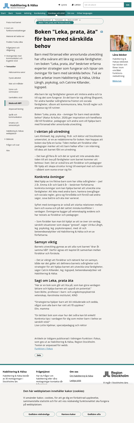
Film (8, 150)
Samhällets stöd (15, 97)
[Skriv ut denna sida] (101, 31)
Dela (40, 355)
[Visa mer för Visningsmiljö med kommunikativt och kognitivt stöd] (4, 56)
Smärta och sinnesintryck (14, 124)
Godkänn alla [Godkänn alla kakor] (94, 414)
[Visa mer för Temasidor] (4, 66)
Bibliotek (10, 139)
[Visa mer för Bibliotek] (4, 139)
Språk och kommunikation (15, 115)
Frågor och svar (12, 145)
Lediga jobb (75, 380)
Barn (11, 13)
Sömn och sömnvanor (13, 90)
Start (3, 13)
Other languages (84, 13)
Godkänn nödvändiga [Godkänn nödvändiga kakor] (39, 414)
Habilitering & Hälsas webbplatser (15, 132)
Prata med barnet (13, 22)
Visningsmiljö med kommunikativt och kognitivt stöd (14, 58)
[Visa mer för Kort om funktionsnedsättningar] (4, 28)
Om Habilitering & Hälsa (81, 375)
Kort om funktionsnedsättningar (16, 29)
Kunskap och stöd (56, 13)
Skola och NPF (15, 103)
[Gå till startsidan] (20, 6)
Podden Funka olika (14, 42)
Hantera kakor (68, 414)
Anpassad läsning (16, 109)
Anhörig (27, 13)
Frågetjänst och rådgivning (12, 48)
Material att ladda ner (15, 36)
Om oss (70, 13)
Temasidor (11, 66)
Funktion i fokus (44, 348)
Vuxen (18, 13)
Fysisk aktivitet (15, 78)
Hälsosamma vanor (17, 72)
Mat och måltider (16, 83)
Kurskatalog (39, 13)
